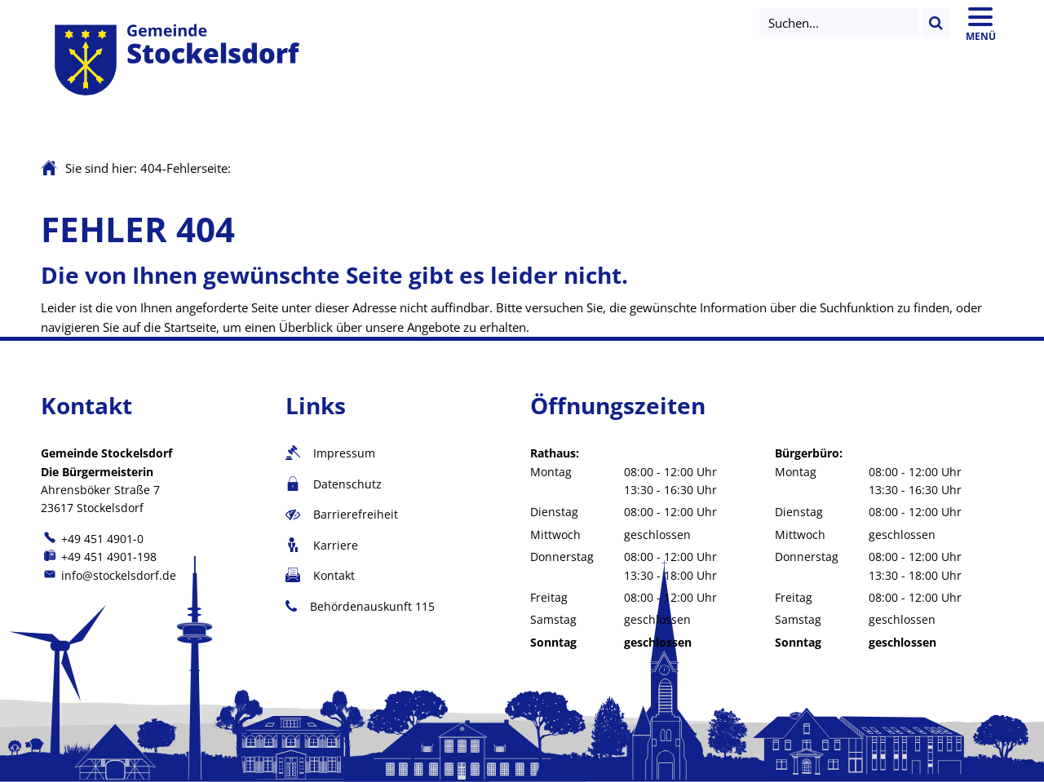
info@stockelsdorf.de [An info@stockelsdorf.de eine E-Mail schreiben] (108, 575)
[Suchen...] (936, 22)
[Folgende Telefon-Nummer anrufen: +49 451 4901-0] (92, 538)
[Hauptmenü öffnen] (980, 22)
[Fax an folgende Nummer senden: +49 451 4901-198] (99, 556)
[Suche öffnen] (839, 22)
